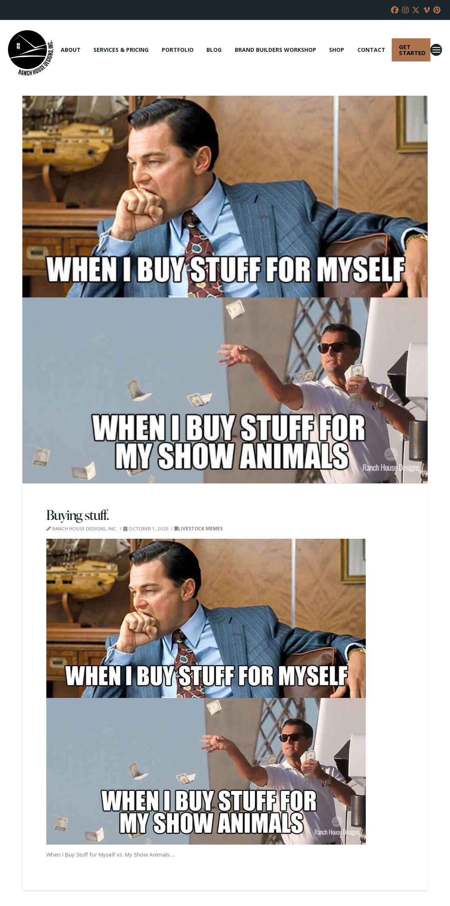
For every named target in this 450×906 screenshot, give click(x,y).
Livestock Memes (198, 529)
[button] (436, 50)
